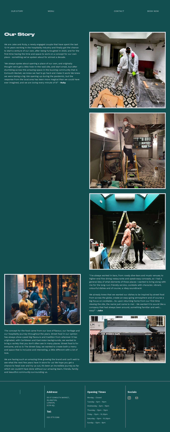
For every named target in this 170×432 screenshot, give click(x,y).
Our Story (17, 11)
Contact (119, 11)
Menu (51, 11)
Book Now (153, 11)
